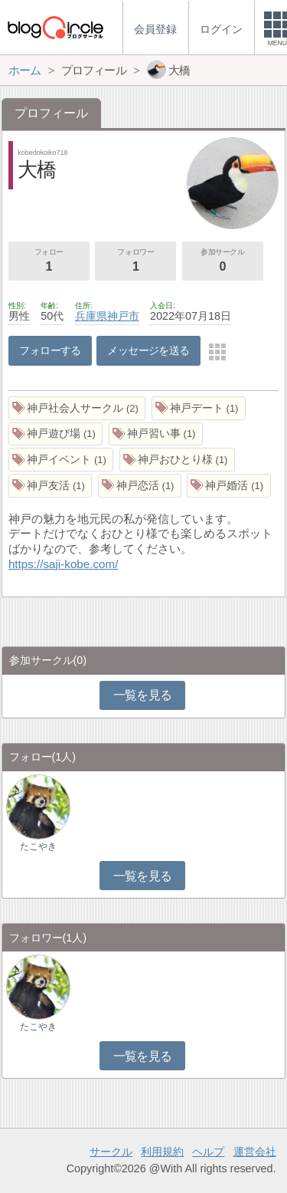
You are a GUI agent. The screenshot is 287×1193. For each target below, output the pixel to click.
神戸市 (123, 316)
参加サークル (222, 261)
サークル (111, 1151)
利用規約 (162, 1151)
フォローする (50, 350)
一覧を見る (142, 695)
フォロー (49, 261)
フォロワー (135, 261)
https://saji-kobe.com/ (63, 563)
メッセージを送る (148, 350)
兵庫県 (91, 316)
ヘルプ (208, 1151)
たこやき (38, 846)
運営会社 (254, 1151)
